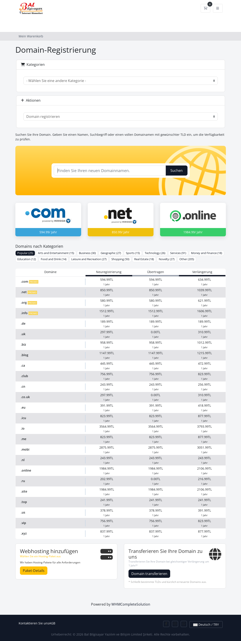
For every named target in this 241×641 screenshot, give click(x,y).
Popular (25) (25, 253)
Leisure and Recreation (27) (89, 259)
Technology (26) (155, 253)
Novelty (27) (167, 259)
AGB (52, 623)
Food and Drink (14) (53, 259)
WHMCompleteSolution (130, 604)
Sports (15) (133, 253)
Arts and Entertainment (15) (56, 253)
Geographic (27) (111, 253)
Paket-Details (34, 570)
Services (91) (178, 253)
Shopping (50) (120, 259)
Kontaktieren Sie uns (34, 623)
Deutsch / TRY (206, 624)
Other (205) (186, 259)
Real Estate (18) (144, 259)
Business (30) (87, 253)
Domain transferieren (149, 573)
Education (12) (26, 259)
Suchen (176, 170)
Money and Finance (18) (206, 253)
